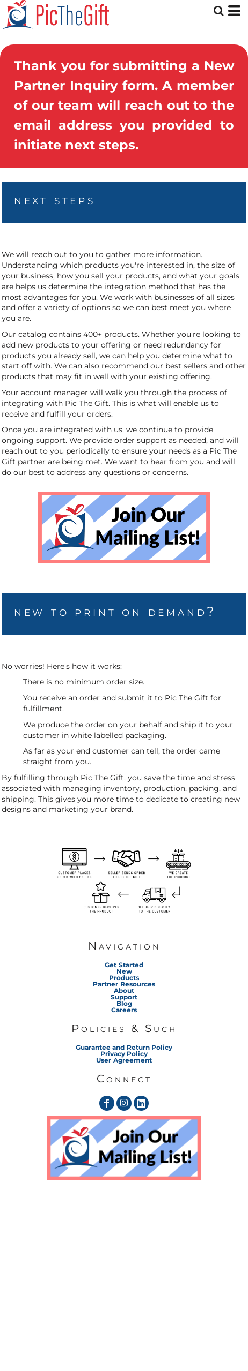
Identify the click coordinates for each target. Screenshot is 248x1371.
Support (124, 997)
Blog (124, 1003)
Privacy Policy (124, 1054)
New (124, 971)
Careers (124, 1010)
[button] (124, 527)
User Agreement (123, 1060)
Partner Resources (124, 984)
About (124, 990)
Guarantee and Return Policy (124, 1047)
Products (124, 978)
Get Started (124, 965)
